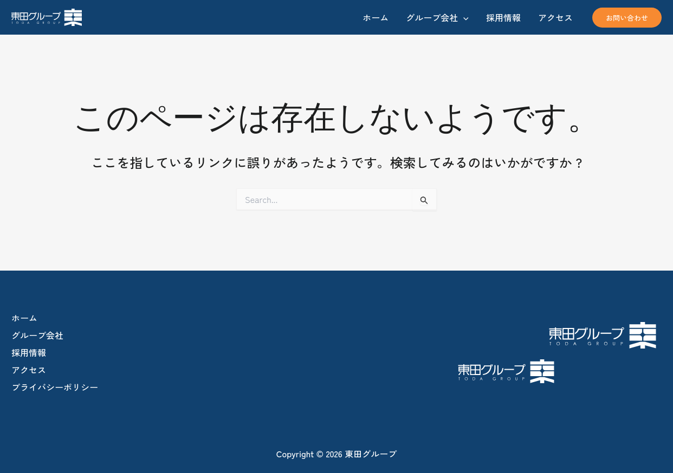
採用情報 (28, 352)
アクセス (28, 369)
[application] (463, 17)
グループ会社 (37, 335)
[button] (627, 18)
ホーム (24, 317)
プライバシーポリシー (54, 386)
